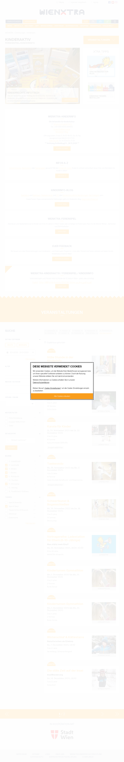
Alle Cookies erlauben (62, 396)
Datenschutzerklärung (41, 382)
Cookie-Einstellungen (53, 388)
